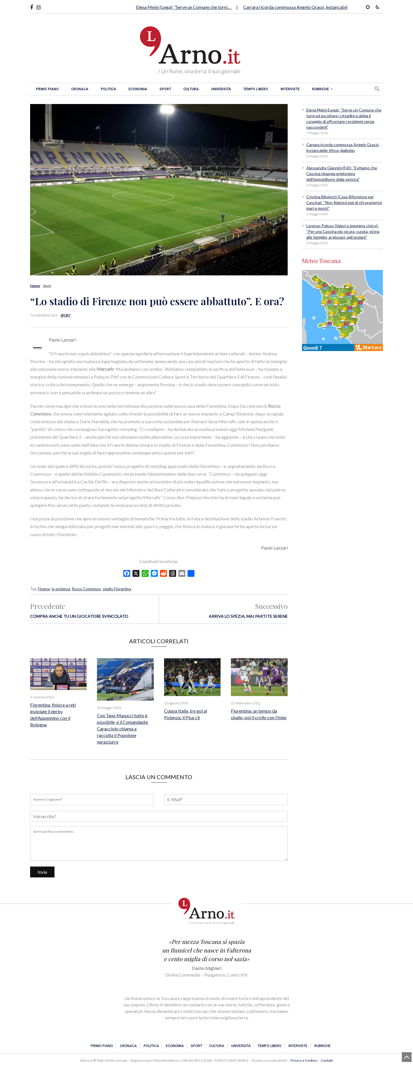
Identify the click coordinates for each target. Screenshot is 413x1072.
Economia (137, 89)
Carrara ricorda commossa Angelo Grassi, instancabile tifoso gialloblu (312, 7)
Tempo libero (255, 89)
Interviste (290, 89)
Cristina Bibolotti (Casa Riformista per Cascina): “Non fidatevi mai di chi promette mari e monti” (344, 202)
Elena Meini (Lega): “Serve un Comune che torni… (184, 7)
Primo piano (47, 89)
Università (221, 89)
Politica (108, 89)
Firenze (44, 589)
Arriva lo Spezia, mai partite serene (248, 616)
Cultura (191, 89)
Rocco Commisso (86, 589)
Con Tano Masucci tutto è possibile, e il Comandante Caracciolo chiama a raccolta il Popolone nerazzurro (122, 728)
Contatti (327, 1060)
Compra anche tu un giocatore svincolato (79, 616)
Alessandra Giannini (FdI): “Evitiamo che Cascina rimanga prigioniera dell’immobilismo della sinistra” (341, 173)
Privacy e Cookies (304, 1060)
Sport (165, 89)
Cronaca (79, 89)
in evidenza (61, 589)
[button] (377, 89)
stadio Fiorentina (117, 589)
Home (35, 286)
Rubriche (320, 89)
